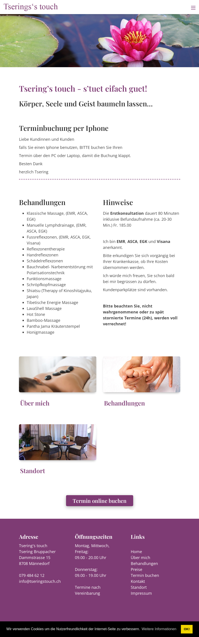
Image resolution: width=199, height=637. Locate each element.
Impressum (141, 593)
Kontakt (138, 581)
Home (136, 551)
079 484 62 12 (31, 575)
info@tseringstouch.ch (40, 581)
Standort (32, 471)
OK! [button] (187, 629)
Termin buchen (145, 575)
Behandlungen (124, 403)
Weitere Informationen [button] (159, 629)
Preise (136, 569)
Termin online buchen (100, 500)
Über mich (34, 403)
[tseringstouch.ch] (31, 6)
